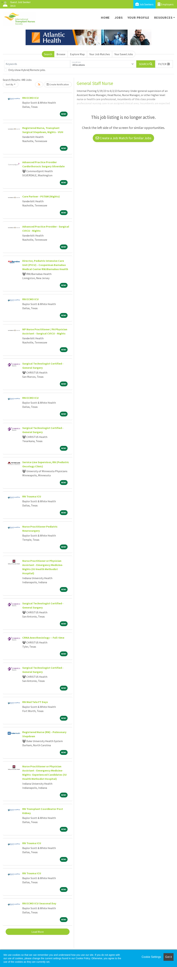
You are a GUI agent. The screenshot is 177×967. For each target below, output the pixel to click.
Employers (166, 4)
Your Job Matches (99, 54)
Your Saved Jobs (123, 54)
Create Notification (58, 84)
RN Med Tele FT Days (35, 702)
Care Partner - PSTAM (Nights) (41, 196)
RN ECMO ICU (30, 97)
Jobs (119, 18)
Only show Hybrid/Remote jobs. (27, 70)
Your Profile (139, 18)
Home (105, 18)
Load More (37, 931)
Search (48, 54)
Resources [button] (163, 18)
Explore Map (77, 54)
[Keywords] (37, 64)
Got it (168, 956)
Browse (61, 54)
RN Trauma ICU (31, 496)
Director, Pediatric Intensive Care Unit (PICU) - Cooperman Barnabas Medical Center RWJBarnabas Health (45, 265)
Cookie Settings (151, 956)
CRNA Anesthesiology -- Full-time (43, 637)
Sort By (9, 84)
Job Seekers (144, 4)
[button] (164, 64)
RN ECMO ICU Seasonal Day (39, 903)
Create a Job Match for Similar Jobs (123, 138)
